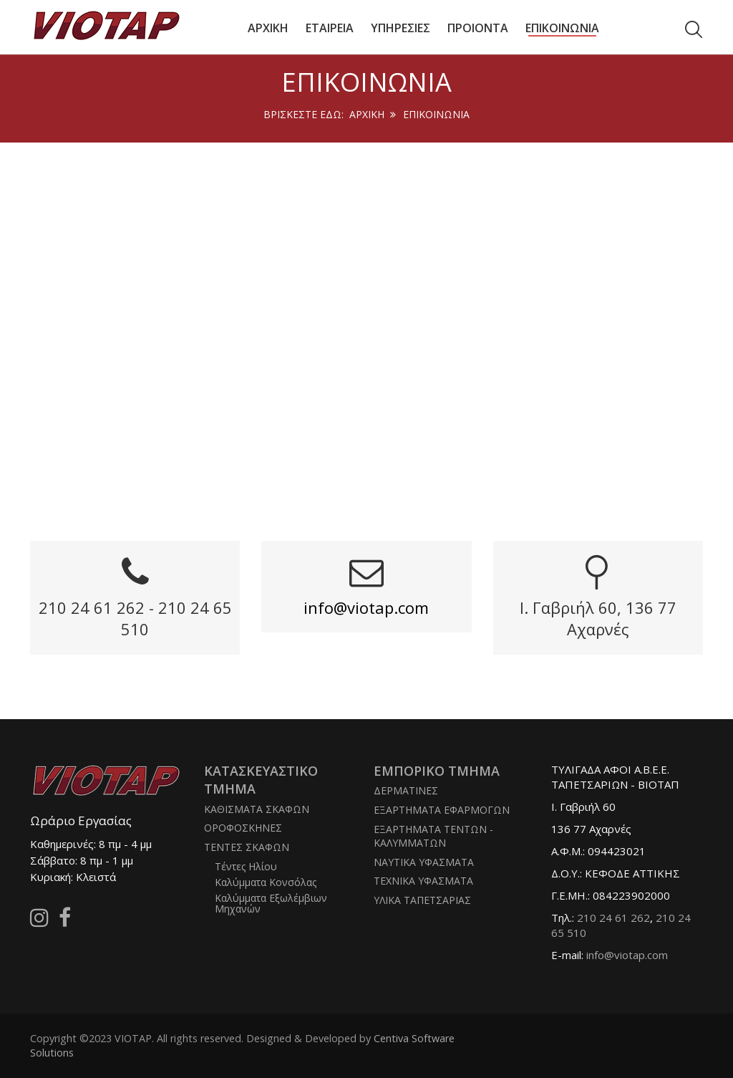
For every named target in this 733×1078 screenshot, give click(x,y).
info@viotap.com (366, 607)
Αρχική (366, 114)
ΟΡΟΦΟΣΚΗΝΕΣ (243, 827)
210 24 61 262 (613, 917)
